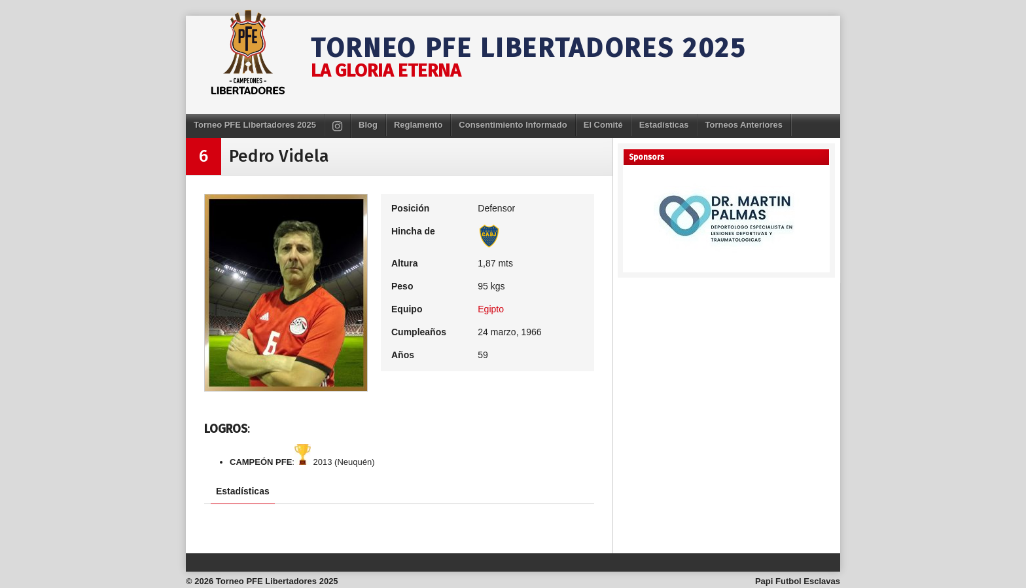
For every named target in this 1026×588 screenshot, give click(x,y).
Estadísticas (664, 125)
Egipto (491, 309)
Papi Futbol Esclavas (797, 581)
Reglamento (418, 125)
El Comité (603, 125)
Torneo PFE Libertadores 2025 (529, 48)
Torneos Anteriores (744, 125)
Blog (368, 125)
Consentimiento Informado (513, 125)
